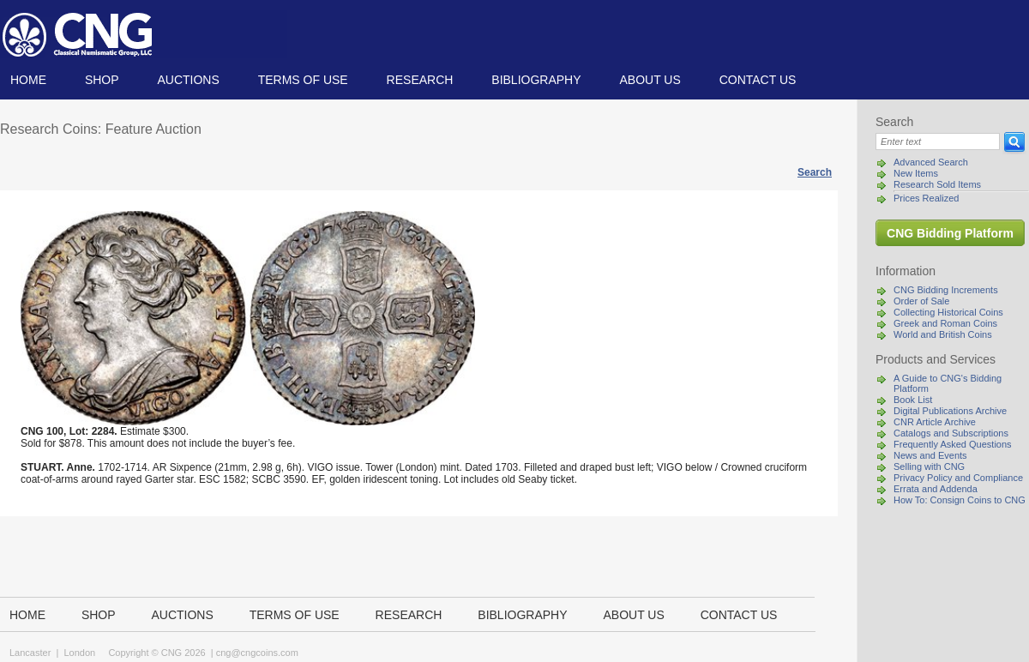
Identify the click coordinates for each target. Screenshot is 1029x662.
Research (420, 80)
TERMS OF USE (303, 80)
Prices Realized (926, 198)
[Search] (938, 141)
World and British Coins (943, 334)
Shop (102, 80)
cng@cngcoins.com (257, 652)
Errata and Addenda (936, 489)
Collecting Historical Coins (948, 312)
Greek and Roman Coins (945, 323)
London (79, 652)
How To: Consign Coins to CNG (960, 500)
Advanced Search (931, 162)
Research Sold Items (937, 184)
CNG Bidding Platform (950, 233)
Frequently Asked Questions (953, 444)
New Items (916, 173)
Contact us (758, 80)
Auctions (188, 80)
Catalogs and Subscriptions (951, 433)
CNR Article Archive (935, 422)
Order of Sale (921, 301)
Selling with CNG (929, 466)
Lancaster (30, 652)
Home (28, 80)
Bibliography (536, 80)
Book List (913, 399)
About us (649, 80)
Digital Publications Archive (950, 411)
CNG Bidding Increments (946, 290)
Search (814, 172)
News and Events (930, 455)
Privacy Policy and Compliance (958, 477)
